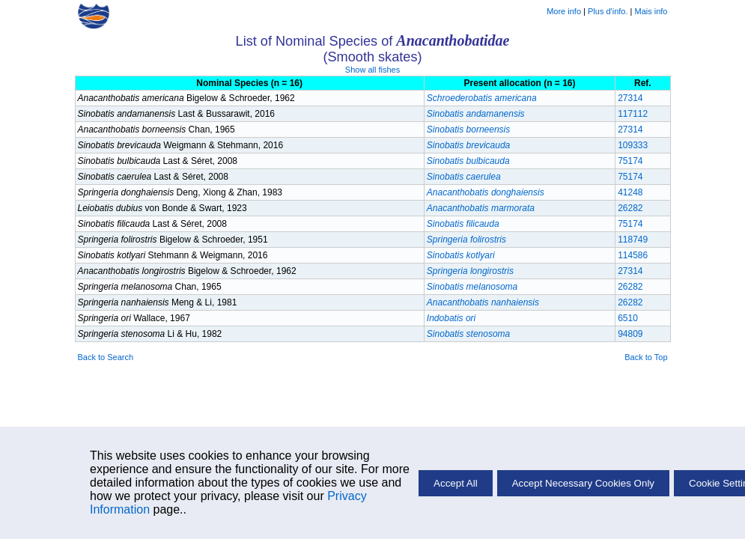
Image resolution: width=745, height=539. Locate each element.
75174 (630, 161)
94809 (630, 334)
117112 (633, 114)
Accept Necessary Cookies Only (583, 483)
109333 (633, 145)
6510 (628, 318)
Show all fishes (372, 69)
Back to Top (645, 357)
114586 (633, 255)
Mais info (650, 11)
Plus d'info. (607, 11)
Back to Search (106, 357)
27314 (630, 98)
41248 (630, 192)
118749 (633, 239)
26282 (630, 208)
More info (564, 11)
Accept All (456, 483)
